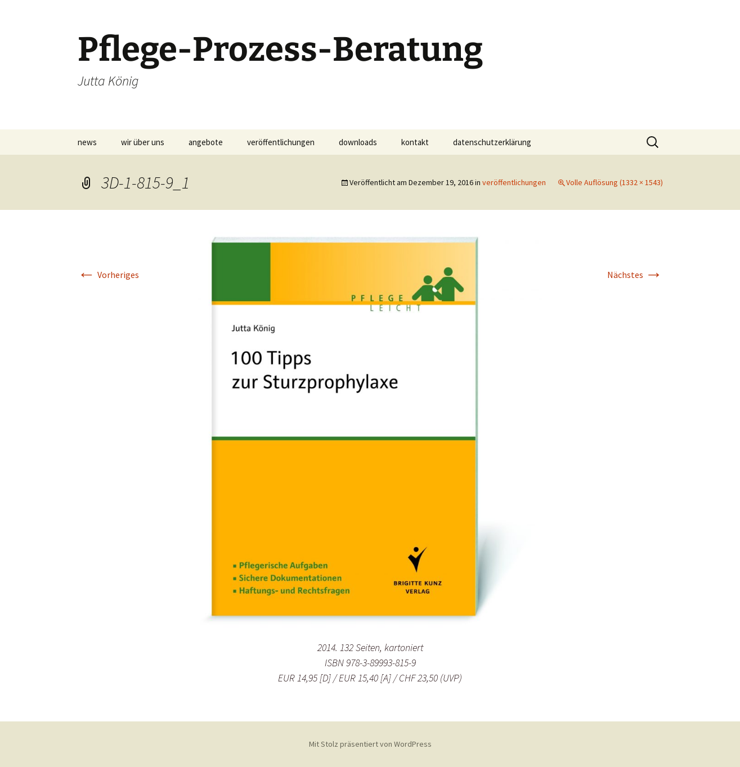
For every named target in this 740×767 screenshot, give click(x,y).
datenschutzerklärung (492, 142)
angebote (206, 142)
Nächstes (635, 274)
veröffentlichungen (281, 142)
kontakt (415, 142)
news (87, 142)
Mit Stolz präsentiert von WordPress (370, 744)
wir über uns (142, 142)
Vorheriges (108, 274)
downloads (358, 142)
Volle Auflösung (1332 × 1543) (614, 182)
